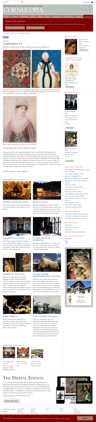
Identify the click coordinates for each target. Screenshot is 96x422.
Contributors (77, 413)
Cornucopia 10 (21, 179)
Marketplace (68, 16)
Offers (33, 16)
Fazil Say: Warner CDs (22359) (74, 196)
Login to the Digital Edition (35, 28)
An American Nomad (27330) (74, 187)
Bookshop (24, 16)
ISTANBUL (68, 238)
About (78, 16)
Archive (15, 16)
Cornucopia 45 (81, 218)
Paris (66, 241)
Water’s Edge (40, 202)
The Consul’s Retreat (45, 316)
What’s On (56, 16)
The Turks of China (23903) (73, 191)
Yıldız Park (68, 229)
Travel (47, 16)
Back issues (20, 413)
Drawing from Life (70, 218)
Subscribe (88, 16)
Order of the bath (14, 274)
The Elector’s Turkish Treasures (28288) (77, 178)
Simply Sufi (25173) (71, 189)
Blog (40, 16)
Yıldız (66, 243)
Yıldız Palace (69, 225)
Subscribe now (11, 401)
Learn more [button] (65, 418)
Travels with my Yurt (15, 202)
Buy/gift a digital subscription (15, 28)
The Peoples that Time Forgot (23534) (76, 194)
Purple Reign (10, 316)
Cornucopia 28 (82, 216)
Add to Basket (84, 50)
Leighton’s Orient (13, 238)
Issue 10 (13, 33)
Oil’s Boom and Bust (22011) (73, 207)
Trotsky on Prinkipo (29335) (73, 176)
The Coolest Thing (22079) (73, 205)
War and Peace (70, 77)
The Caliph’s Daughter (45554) (74, 174)
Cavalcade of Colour (71, 216)
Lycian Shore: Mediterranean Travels (47, 275)
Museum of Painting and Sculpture (75, 232)
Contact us (76, 411)
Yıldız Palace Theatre (71, 227)
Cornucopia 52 (83, 214)
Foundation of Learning (42, 239)
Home (6, 16)
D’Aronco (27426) (70, 185)
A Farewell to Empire (71, 214)
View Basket (86, 2)
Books (33, 411)
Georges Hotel (35, 361)
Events (61, 411)
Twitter (5, 413)
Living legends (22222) (72, 202)
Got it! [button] (85, 418)
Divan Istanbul (21, 361)
